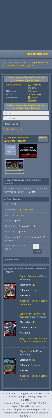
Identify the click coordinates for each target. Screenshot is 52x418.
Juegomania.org (37, 54)
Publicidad (44, 393)
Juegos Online (26, 396)
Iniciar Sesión (12, 123)
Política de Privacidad (29, 406)
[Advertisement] (25, 25)
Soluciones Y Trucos (12, 393)
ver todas (43, 137)
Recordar (17, 129)
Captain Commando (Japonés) (20, 65)
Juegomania (31, 393)
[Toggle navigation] (6, 53)
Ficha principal (14, 84)
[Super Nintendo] (38, 316)
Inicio (25, 62)
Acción (20, 215)
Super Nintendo (40, 62)
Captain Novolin (28, 351)
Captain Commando (30, 276)
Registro (7, 129)
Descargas (36, 94)
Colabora (12, 396)
